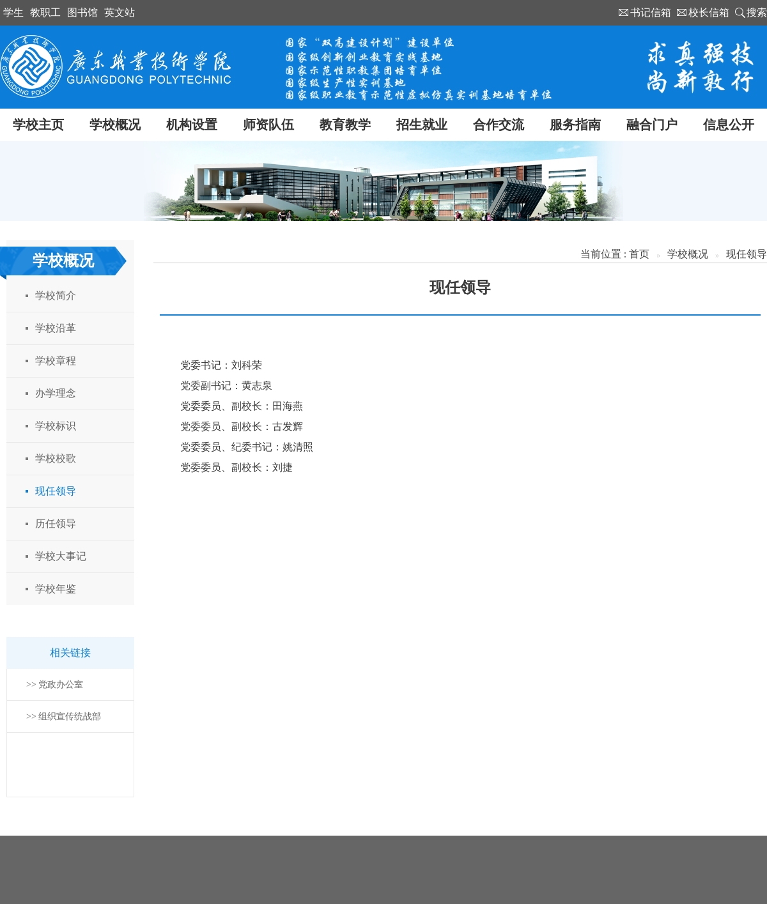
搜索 (757, 12)
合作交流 (498, 125)
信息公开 (728, 125)
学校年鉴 (55, 588)
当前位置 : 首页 (614, 254)
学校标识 (55, 425)
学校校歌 (55, 458)
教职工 (45, 12)
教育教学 (345, 125)
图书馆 (82, 12)
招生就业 (421, 125)
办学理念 (55, 393)
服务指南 (575, 125)
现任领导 (55, 491)
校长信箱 (708, 12)
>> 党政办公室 (54, 684)
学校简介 (55, 295)
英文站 (119, 12)
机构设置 (191, 125)
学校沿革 (55, 328)
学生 (13, 12)
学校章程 (55, 360)
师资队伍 (268, 125)
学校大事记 (60, 556)
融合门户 (652, 125)
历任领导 (55, 523)
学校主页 (38, 125)
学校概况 (115, 125)
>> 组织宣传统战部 (63, 716)
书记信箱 (650, 12)
